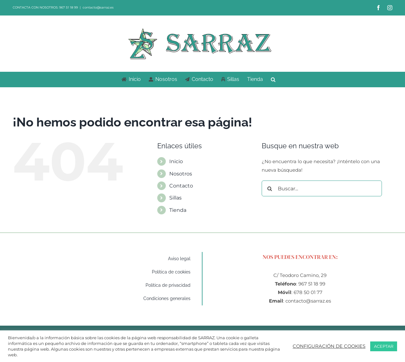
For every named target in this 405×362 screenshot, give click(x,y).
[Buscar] (269, 188)
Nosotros (180, 174)
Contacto (181, 186)
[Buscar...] (322, 188)
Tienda (177, 210)
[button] (273, 79)
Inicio (176, 161)
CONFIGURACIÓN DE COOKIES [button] (329, 346)
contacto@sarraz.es (98, 7)
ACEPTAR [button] (383, 346)
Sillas (175, 198)
